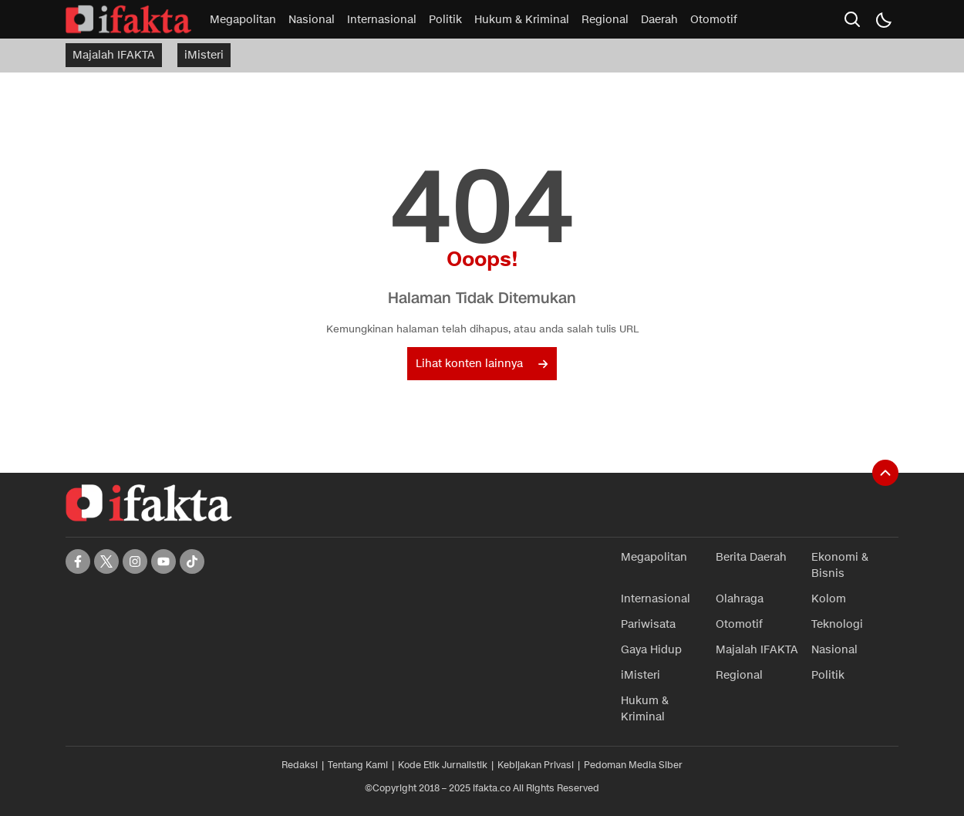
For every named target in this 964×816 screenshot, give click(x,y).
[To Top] (885, 473)
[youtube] (163, 561)
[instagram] (135, 561)
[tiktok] (192, 561)
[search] (852, 19)
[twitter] (106, 561)
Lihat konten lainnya (482, 363)
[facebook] (78, 561)
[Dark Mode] (883, 19)
